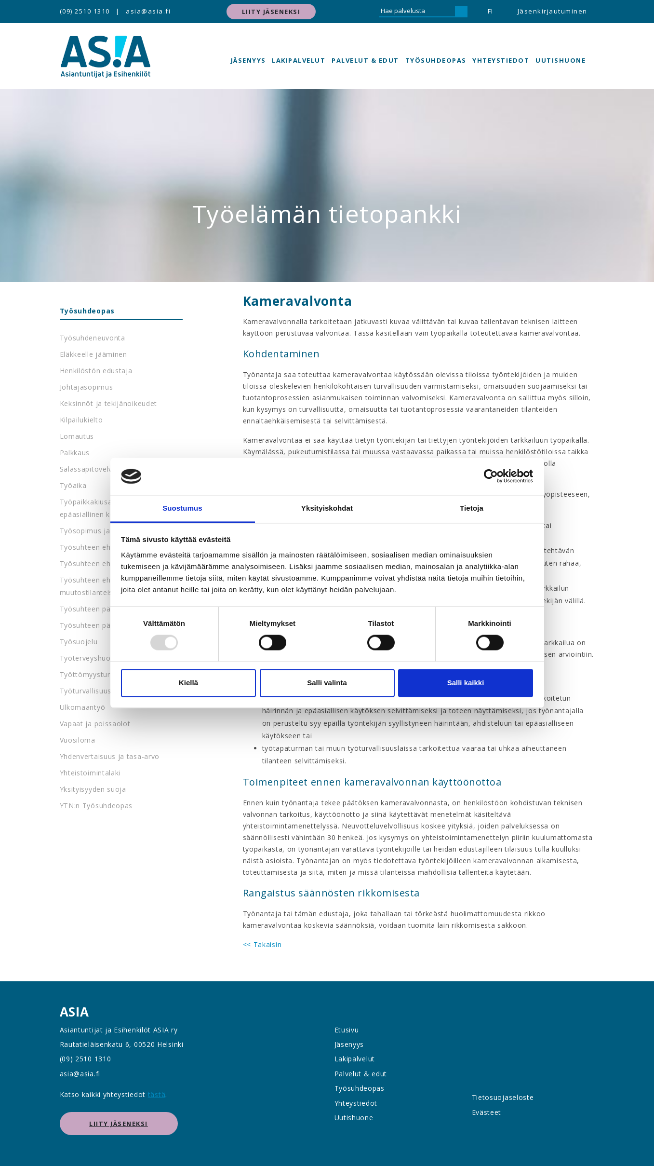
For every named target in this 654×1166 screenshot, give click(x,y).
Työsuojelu (79, 641)
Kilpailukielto (81, 419)
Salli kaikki (465, 682)
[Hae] (461, 11)
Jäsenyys (248, 60)
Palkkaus (75, 452)
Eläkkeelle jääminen (93, 354)
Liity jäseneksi (271, 11)
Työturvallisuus (86, 690)
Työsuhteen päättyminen (102, 625)
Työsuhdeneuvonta (92, 337)
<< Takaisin (262, 944)
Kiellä (188, 682)
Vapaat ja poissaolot (95, 723)
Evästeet (487, 1112)
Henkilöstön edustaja (96, 370)
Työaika (73, 485)
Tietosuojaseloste (503, 1097)
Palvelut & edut (365, 60)
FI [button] (491, 11)
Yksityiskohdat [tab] (327, 508)
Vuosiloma (77, 740)
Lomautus (77, 436)
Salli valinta (327, 682)
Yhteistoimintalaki (90, 772)
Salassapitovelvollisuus (99, 469)
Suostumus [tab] (182, 508)
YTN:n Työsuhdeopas (96, 805)
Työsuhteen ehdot (91, 547)
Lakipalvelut (298, 60)
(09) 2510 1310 (85, 11)
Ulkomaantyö (83, 707)
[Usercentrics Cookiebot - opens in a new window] (491, 476)
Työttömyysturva (89, 674)
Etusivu (346, 1029)
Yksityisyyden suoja (93, 789)
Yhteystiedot (500, 60)
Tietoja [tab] (471, 508)
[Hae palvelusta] (417, 11)
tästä (157, 1094)
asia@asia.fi (148, 11)
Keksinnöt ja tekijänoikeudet (109, 403)
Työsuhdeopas (436, 60)
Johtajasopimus (86, 387)
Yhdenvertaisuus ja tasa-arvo (110, 756)
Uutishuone (560, 60)
